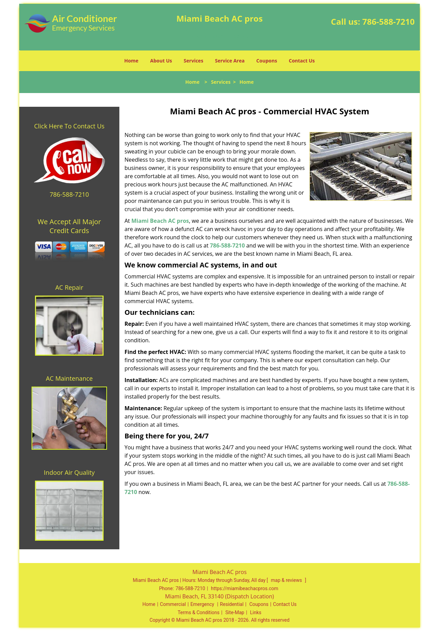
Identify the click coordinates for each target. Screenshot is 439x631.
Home (131, 60)
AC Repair (69, 287)
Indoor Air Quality (69, 472)
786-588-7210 (388, 21)
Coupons (266, 60)
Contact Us (302, 60)
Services (193, 60)
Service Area (230, 60)
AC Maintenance (69, 378)
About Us (161, 60)
